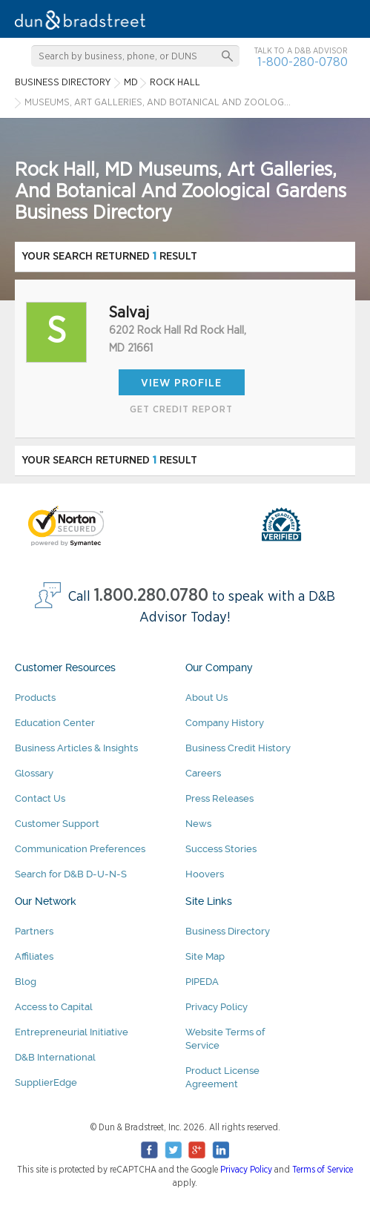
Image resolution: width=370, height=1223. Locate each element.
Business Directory (227, 931)
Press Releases (219, 798)
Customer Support (57, 823)
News (198, 823)
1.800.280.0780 (151, 595)
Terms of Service (322, 1169)
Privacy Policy (216, 1006)
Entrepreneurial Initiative (71, 1032)
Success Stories (221, 848)
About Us (206, 697)
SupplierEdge (46, 1082)
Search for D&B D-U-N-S (71, 874)
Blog (25, 981)
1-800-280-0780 (302, 62)
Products (35, 697)
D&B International (55, 1057)
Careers (203, 773)
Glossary (34, 773)
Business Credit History (238, 748)
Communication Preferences (80, 848)
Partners (34, 931)
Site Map (205, 956)
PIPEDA (202, 981)
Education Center (55, 722)
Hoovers (204, 874)
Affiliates (34, 956)
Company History (224, 722)
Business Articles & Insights (76, 748)
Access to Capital (54, 1006)
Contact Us (40, 798)
